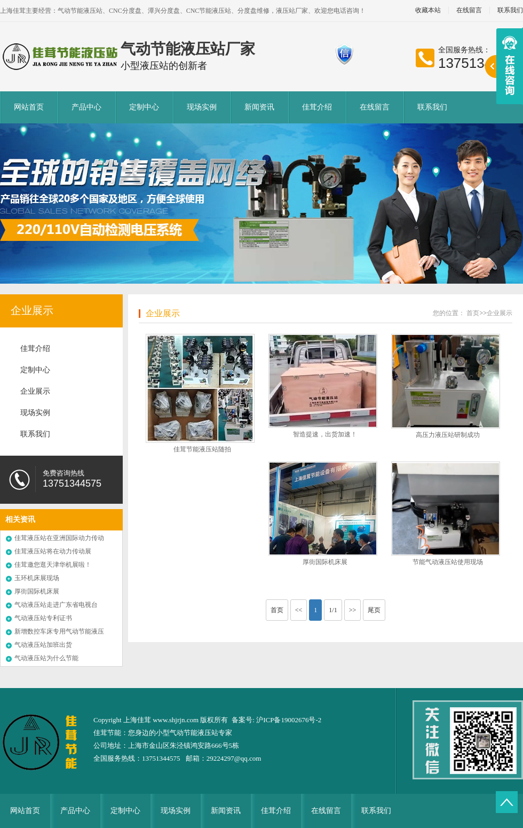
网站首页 (29, 107)
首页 (472, 313)
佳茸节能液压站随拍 (202, 449)
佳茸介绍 (317, 107)
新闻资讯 (259, 107)
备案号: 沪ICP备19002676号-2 (276, 720)
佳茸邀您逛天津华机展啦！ (52, 564)
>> (352, 610)
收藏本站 (428, 10)
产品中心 (86, 107)
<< (299, 610)
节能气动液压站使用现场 (448, 562)
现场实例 (202, 107)
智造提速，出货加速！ (325, 434)
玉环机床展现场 (36, 578)
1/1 (333, 610)
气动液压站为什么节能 (46, 658)
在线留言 (469, 10)
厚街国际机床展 (36, 591)
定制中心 (144, 107)
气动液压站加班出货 (43, 645)
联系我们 (432, 107)
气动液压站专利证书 (43, 618)
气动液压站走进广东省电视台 (56, 604)
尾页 (374, 610)
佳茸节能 (107, 733)
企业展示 (32, 310)
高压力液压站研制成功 (448, 435)
